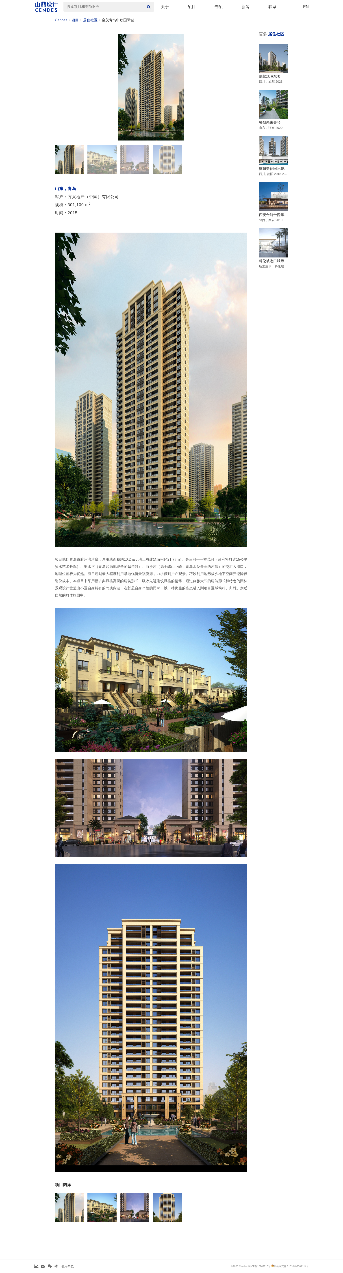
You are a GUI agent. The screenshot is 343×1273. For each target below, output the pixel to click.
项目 (192, 6)
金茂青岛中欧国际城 (118, 20)
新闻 (245, 6)
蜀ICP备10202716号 (259, 1266)
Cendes (61, 20)
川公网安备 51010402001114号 (290, 1266)
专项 (219, 6)
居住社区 (90, 20)
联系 (272, 6)
